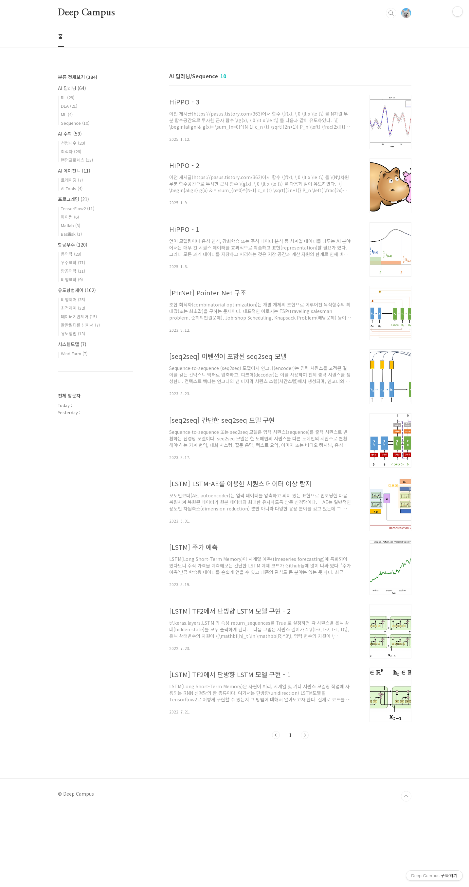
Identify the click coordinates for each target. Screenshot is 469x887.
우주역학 (73, 262)
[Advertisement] (95, 528)
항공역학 (73, 271)
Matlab (70, 225)
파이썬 (70, 217)
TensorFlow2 (77, 208)
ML (67, 114)
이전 (276, 735)
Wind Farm (74, 353)
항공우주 (72, 244)
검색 (391, 13)
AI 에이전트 (74, 170)
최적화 (71, 151)
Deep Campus (86, 12)
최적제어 (73, 308)
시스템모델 (72, 344)
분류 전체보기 (77, 77)
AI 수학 (70, 133)
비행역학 (72, 279)
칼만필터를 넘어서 (80, 325)
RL (67, 97)
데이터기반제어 (79, 316)
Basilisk (71, 234)
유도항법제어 (77, 290)
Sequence (75, 123)
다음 (305, 735)
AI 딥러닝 (72, 88)
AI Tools (71, 188)
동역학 (71, 254)
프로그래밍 (73, 199)
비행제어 (73, 299)
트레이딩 (72, 180)
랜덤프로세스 (77, 160)
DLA (69, 106)
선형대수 (73, 143)
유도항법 (73, 333)
